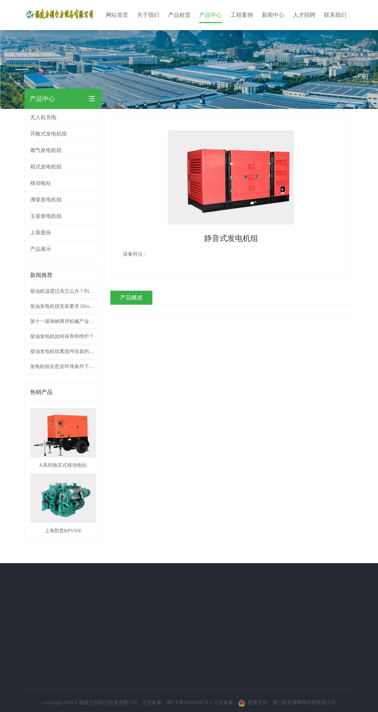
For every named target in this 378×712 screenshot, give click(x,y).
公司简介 (23, 595)
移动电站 (63, 183)
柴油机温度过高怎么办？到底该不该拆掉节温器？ (63, 291)
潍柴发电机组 (46, 199)
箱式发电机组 (63, 167)
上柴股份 (40, 232)
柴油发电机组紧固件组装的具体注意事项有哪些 (63, 351)
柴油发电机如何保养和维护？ (62, 336)
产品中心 (48, 582)
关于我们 (24, 582)
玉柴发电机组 (46, 216)
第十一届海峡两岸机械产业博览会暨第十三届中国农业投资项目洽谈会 (63, 321)
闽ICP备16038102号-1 (189, 704)
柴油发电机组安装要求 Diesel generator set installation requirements (63, 306)
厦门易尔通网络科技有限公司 (304, 704)
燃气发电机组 (63, 150)
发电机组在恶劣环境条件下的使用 (63, 366)
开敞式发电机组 (63, 134)
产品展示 (40, 249)
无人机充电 (43, 117)
